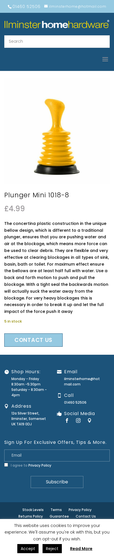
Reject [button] (52, 548)
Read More (81, 548)
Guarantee (59, 516)
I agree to (27, 465)
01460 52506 (75, 402)
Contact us (33, 340)
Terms (56, 509)
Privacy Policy (39, 465)
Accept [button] (28, 548)
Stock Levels (33, 509)
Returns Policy (30, 516)
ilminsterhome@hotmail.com (82, 381)
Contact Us (86, 516)
